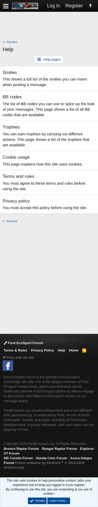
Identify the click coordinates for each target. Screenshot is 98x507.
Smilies (10, 72)
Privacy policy (16, 201)
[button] (6, 6)
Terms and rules (18, 176)
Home (73, 350)
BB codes (12, 96)
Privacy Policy (42, 350)
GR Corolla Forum (18, 458)
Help (61, 350)
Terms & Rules (15, 350)
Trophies (11, 127)
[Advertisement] (50, 26)
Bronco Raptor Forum (21, 449)
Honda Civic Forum (51, 458)
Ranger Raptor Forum (59, 449)
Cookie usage (16, 157)
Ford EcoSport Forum (23, 343)
